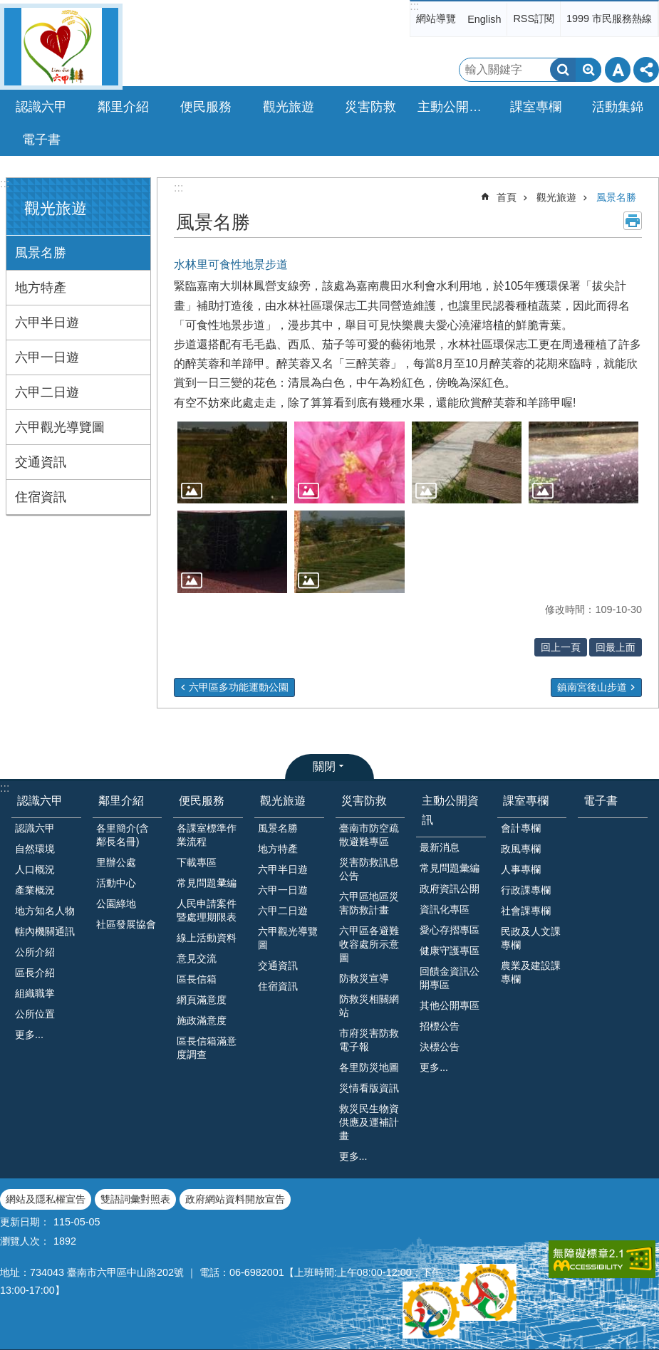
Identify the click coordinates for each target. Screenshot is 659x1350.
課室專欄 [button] (535, 107)
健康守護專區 (449, 950)
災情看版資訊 (369, 1088)
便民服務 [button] (206, 107)
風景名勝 (40, 253)
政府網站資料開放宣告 (235, 1199)
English (484, 19)
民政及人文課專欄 (531, 938)
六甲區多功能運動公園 (239, 687)
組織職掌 (35, 993)
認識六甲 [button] (41, 107)
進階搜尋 (588, 70)
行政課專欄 (526, 890)
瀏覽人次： (25, 1241)
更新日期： (25, 1222)
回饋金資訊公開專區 (449, 978)
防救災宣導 (364, 978)
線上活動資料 (207, 937)
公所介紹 (35, 952)
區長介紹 (35, 972)
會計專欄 (521, 828)
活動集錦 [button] (617, 107)
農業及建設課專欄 (531, 972)
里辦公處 (116, 862)
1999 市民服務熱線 (609, 18)
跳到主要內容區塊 (7, 7)
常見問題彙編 (449, 868)
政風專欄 (521, 848)
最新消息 (440, 847)
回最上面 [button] (615, 647)
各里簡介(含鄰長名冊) (123, 834)
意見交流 (197, 958)
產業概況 (35, 890)
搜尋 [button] (563, 70)
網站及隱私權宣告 (45, 1199)
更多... (29, 1034)
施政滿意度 (202, 1020)
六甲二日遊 (47, 392)
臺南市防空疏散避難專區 (369, 834)
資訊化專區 (444, 909)
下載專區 (197, 862)
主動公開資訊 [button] (454, 107)
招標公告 (440, 1026)
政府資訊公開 (449, 888)
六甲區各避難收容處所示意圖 (369, 944)
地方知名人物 (45, 910)
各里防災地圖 (369, 1067)
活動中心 (116, 883)
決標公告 (440, 1046)
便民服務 (201, 801)
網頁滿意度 (202, 999)
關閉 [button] (324, 766)
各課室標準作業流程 (207, 834)
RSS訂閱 (533, 18)
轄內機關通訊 (45, 931)
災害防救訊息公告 (369, 869)
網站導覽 (436, 18)
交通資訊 (40, 462)
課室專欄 (526, 801)
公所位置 (35, 1014)
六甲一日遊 (47, 357)
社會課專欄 (526, 910)
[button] (232, 463)
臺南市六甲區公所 (61, 47)
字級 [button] (618, 70)
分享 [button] (646, 70)
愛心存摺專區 (449, 930)
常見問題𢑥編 (207, 883)
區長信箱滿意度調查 (207, 1047)
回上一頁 (561, 647)
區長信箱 (197, 979)
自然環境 (35, 848)
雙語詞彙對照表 (135, 1199)
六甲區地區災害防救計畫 (369, 903)
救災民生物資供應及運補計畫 (369, 1122)
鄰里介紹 (121, 801)
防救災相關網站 (369, 1005)
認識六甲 (40, 801)
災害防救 (364, 801)
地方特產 (40, 288)
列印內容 (632, 220)
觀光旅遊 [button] (288, 107)
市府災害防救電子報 (369, 1039)
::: (414, 6)
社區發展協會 (126, 924)
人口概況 (35, 869)
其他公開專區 (449, 1005)
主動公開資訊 (450, 810)
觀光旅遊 (55, 208)
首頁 (507, 197)
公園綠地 (116, 903)
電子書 (41, 139)
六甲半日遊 (47, 322)
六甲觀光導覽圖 (60, 427)
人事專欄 (521, 869)
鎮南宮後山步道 (592, 687)
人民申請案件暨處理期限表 (207, 910)
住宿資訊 (40, 497)
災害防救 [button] (370, 107)
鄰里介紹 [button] (123, 107)
